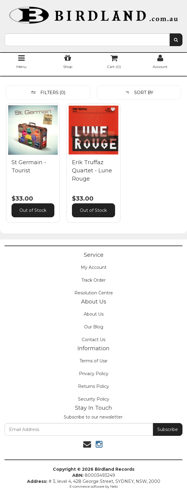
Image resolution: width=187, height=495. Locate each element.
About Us (94, 314)
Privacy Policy (93, 373)
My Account (94, 267)
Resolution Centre (93, 293)
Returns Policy (93, 386)
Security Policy (93, 399)
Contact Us (93, 339)
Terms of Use (93, 361)
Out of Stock (32, 210)
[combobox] (87, 39)
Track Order (93, 280)
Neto (114, 486)
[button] (52, 109)
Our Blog (93, 327)
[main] (93, 167)
